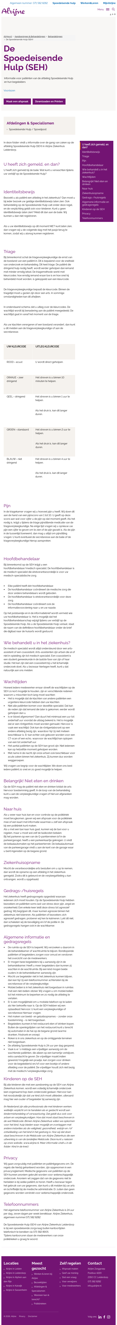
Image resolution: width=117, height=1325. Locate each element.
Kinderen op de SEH (93, 209)
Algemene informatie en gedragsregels (95, 203)
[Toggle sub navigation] (104, 9)
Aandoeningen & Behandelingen (30, 36)
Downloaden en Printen (49, 101)
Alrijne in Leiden (14, 1269)
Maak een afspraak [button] (17, 101)
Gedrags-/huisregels (94, 197)
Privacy (86, 213)
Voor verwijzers (69, 1281)
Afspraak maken (70, 1269)
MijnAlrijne (109, 3)
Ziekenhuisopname (92, 193)
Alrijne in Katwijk (14, 1286)
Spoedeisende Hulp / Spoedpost (27, 129)
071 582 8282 (94, 1281)
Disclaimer (32, 1316)
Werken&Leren (89, 3)
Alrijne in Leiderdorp (16, 1273)
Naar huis (87, 188)
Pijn (84, 160)
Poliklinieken (40, 1303)
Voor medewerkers (71, 1286)
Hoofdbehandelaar (92, 165)
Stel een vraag (69, 1277)
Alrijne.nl (8, 36)
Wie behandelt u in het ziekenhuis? (94, 171)
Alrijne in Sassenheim (16, 1290)
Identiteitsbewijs (91, 152)
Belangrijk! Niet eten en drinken (95, 183)
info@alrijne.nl (94, 1286)
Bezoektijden (40, 1282)
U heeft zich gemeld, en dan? (95, 146)
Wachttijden (89, 177)
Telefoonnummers (92, 218)
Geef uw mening (70, 1273)
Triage (85, 156)
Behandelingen (55, 36)
